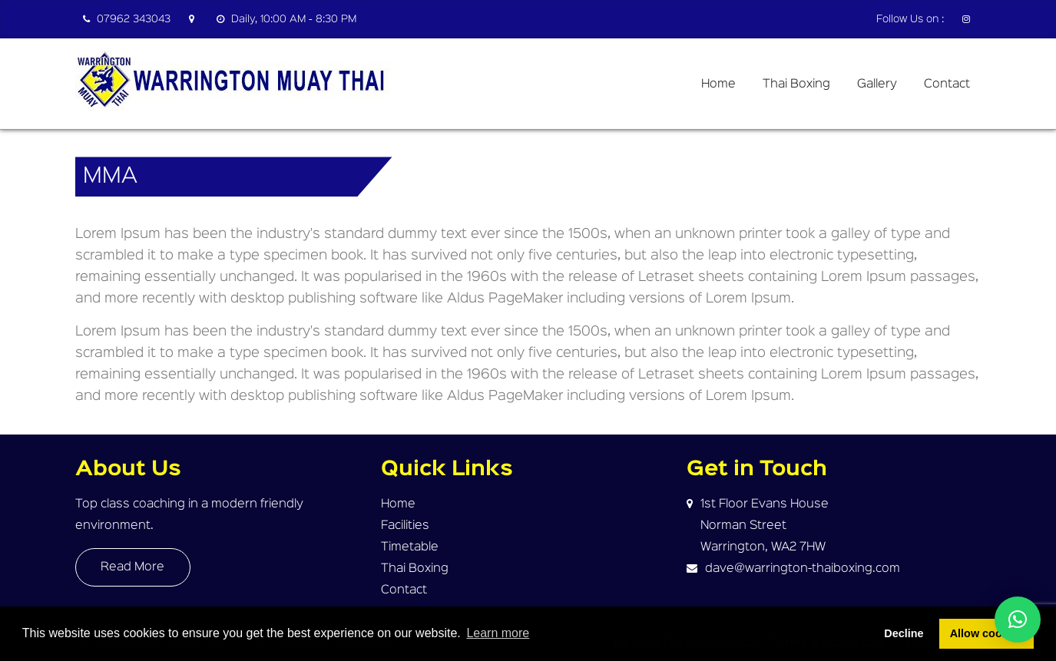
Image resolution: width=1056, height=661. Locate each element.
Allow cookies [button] (987, 633)
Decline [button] (903, 633)
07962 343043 (126, 19)
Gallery (877, 84)
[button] (1018, 620)
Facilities (405, 526)
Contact (947, 84)
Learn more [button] (497, 633)
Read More (132, 567)
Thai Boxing (796, 84)
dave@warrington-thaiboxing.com (802, 569)
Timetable (410, 547)
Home (718, 84)
